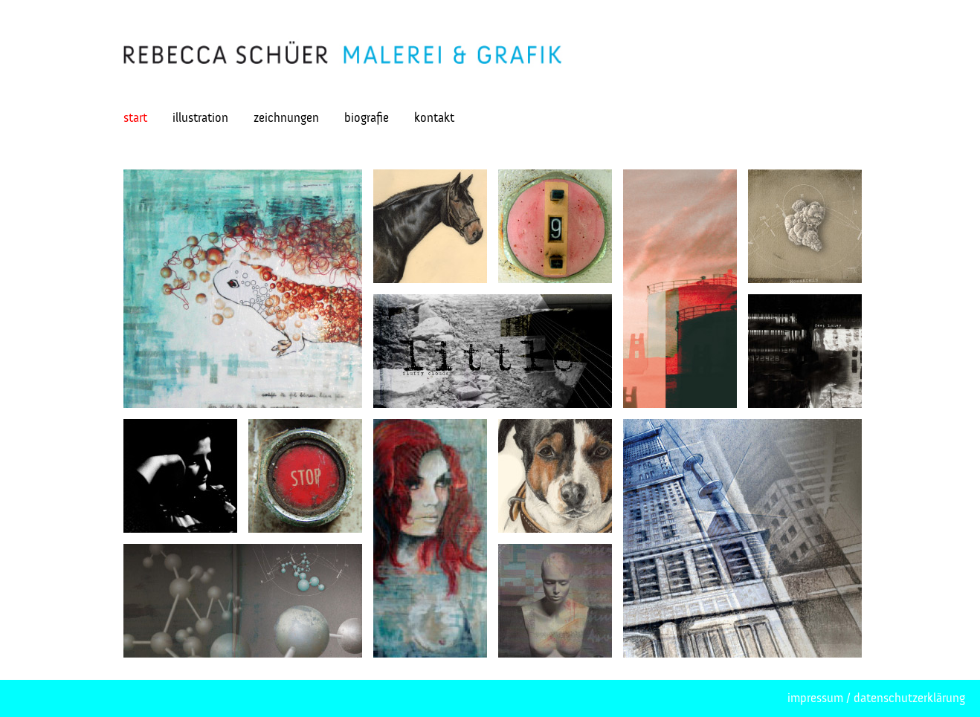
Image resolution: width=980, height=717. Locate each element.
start (135, 118)
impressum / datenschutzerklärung (876, 698)
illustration (200, 118)
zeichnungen (286, 118)
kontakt (434, 118)
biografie (366, 118)
